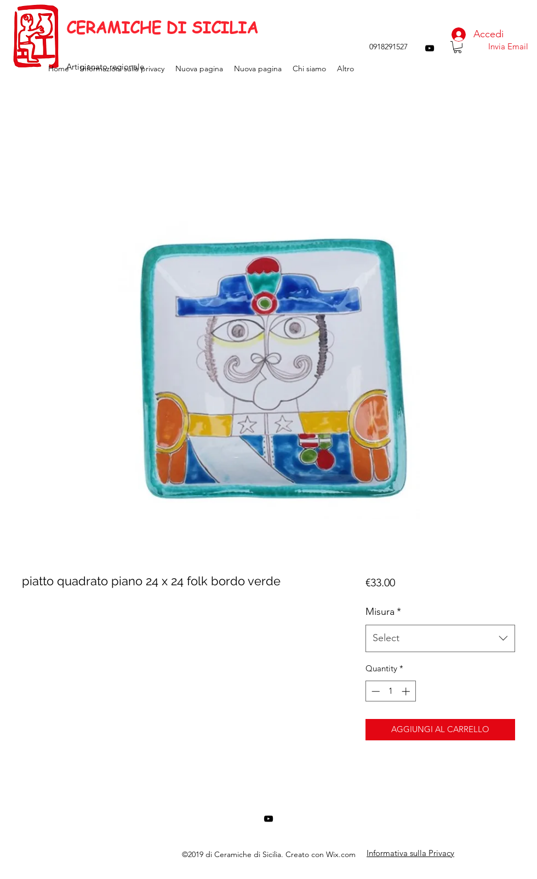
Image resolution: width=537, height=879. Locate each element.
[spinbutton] (390, 691)
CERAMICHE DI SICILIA (162, 27)
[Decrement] (374, 691)
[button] (457, 47)
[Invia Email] (508, 46)
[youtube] (429, 48)
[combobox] (440, 638)
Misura (383, 612)
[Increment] (406, 691)
